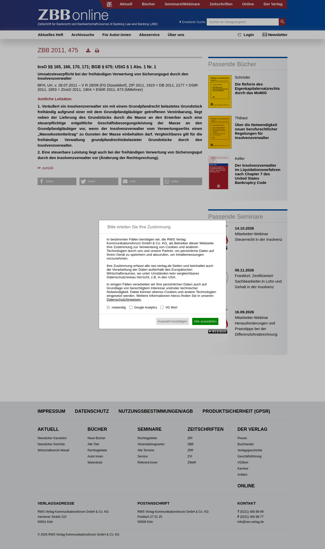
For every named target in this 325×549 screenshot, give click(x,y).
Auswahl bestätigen (172, 321)
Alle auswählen (205, 321)
